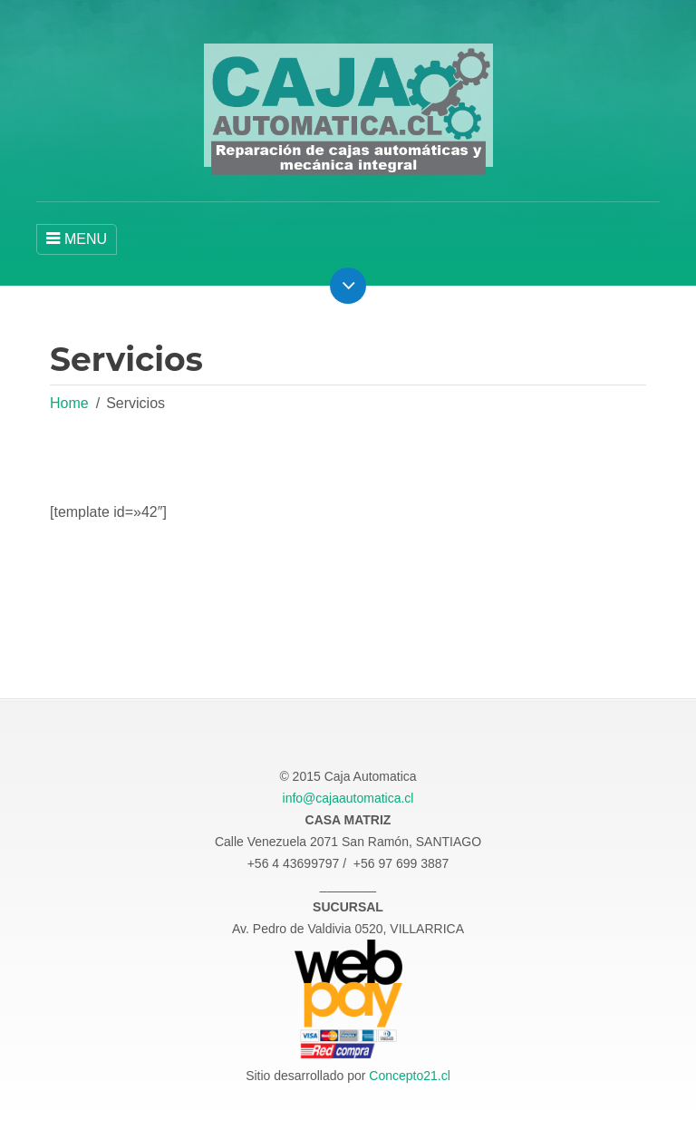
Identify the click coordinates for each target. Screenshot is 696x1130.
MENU (76, 238)
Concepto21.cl (409, 1075)
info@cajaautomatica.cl (348, 798)
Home (69, 403)
